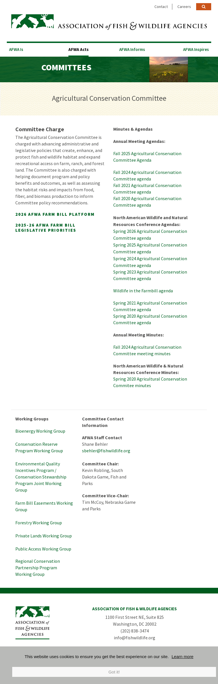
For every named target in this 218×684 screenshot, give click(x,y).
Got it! (114, 671)
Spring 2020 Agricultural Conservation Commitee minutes (150, 382)
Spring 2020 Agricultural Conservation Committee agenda (150, 319)
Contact (161, 6)
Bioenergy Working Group (40, 431)
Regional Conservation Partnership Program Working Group (37, 567)
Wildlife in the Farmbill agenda (143, 290)
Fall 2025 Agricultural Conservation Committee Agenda (147, 157)
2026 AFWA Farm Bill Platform (55, 214)
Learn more (183, 656)
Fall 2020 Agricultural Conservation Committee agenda (147, 202)
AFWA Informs (132, 49)
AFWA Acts (78, 49)
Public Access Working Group (43, 549)
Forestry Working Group (38, 522)
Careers (184, 6)
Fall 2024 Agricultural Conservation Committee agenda (147, 175)
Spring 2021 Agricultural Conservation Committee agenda (150, 306)
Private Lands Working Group (43, 536)
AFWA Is (16, 49)
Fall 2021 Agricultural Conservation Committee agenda (147, 188)
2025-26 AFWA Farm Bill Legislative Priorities (45, 227)
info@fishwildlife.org (134, 637)
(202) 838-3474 (134, 631)
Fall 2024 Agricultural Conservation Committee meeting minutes (147, 350)
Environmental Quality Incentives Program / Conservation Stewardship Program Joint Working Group (40, 477)
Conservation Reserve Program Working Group (39, 447)
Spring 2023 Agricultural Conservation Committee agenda (150, 275)
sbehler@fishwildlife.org (106, 450)
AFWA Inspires (196, 49)
